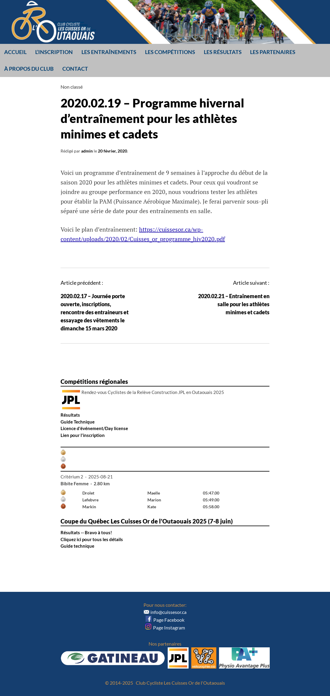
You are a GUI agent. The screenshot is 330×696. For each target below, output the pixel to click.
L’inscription (54, 52)
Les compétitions (170, 52)
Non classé (72, 87)
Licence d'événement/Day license (94, 428)
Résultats (70, 415)
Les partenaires (272, 52)
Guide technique (77, 546)
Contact (75, 68)
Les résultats (223, 52)
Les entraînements (108, 52)
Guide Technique (78, 421)
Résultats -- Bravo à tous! (86, 532)
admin (87, 150)
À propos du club (29, 68)
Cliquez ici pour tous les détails (92, 539)
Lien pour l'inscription (83, 435)
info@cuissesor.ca (168, 612)
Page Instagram (165, 627)
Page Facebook (165, 620)
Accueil (15, 52)
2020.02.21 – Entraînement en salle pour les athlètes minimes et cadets (233, 304)
